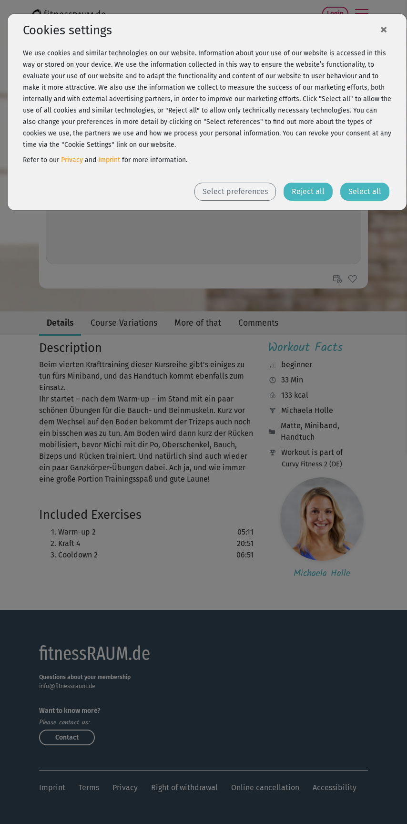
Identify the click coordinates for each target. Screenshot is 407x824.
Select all (364, 191)
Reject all (308, 191)
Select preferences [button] (235, 191)
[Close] (383, 29)
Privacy (72, 160)
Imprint (109, 160)
